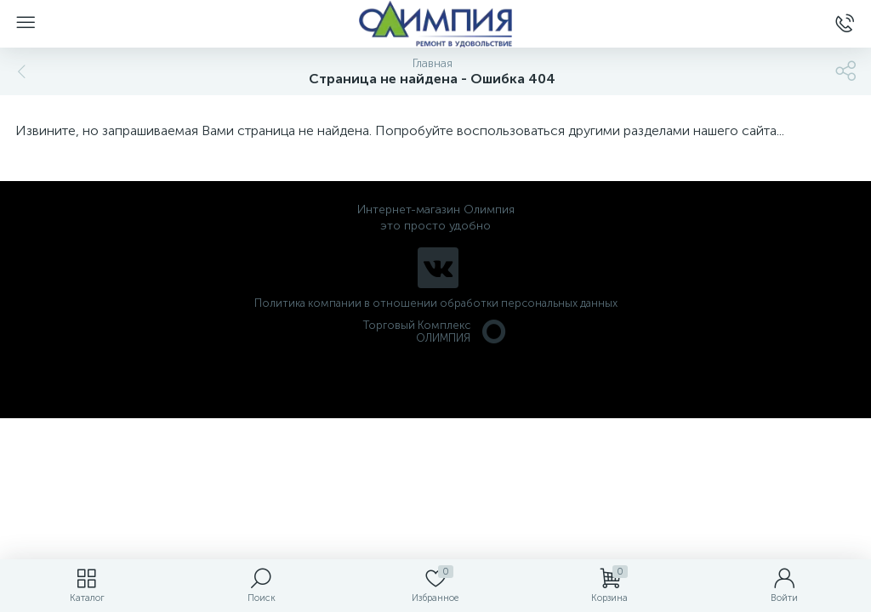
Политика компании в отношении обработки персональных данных (436, 303)
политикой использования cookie (683, 468)
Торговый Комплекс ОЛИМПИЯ (435, 331)
